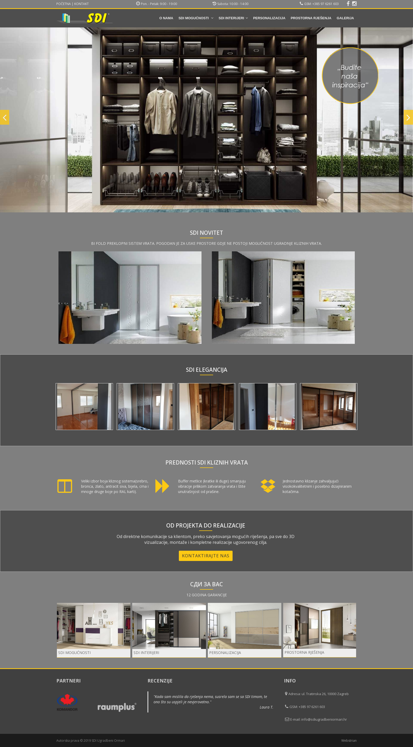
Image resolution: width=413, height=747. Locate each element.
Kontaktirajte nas (205, 556)
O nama (166, 18)
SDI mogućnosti (196, 18)
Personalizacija (269, 18)
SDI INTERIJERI (233, 18)
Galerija (345, 18)
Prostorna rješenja (311, 18)
